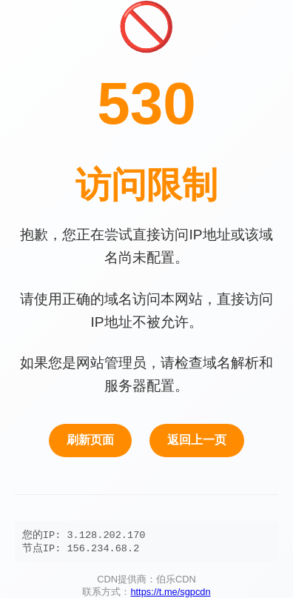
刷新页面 (90, 438)
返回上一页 (196, 438)
